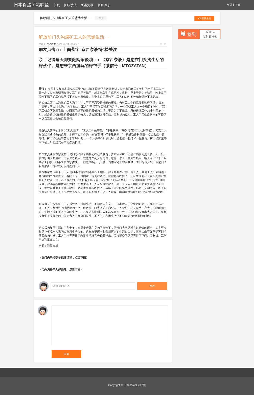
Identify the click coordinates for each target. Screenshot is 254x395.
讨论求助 (51, 44)
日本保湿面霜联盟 (31, 4)
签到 (192, 34)
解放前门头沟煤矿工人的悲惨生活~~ (65, 18)
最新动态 (103, 5)
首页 (57, 5)
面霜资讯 (87, 5)
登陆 (229, 4)
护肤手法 (70, 5)
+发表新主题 (204, 18)
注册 (237, 4)
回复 (66, 354)
